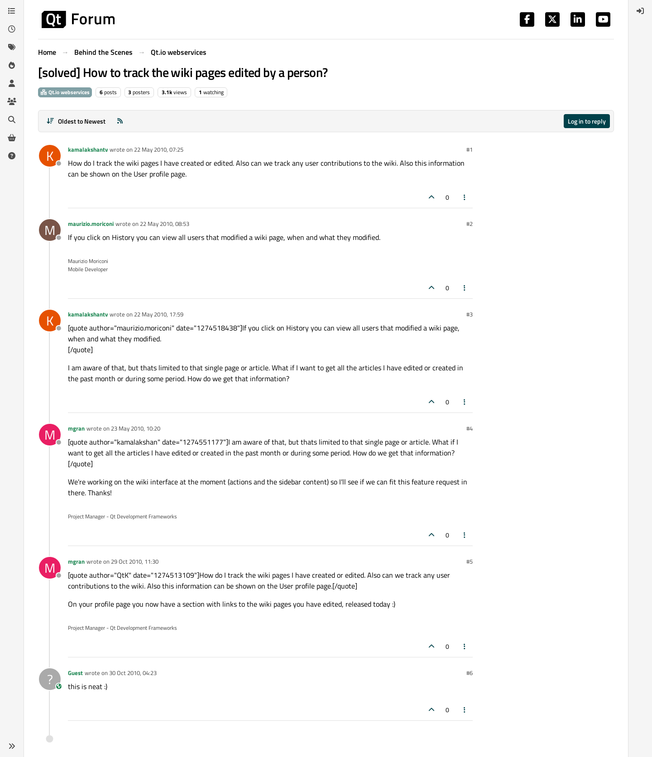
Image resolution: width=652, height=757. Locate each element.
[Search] (12, 119)
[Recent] (12, 29)
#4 (469, 428)
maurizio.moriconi (91, 223)
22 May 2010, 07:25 (158, 149)
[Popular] (12, 65)
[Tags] (12, 47)
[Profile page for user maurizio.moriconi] (50, 230)
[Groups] (12, 101)
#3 (469, 314)
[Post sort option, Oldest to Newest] (76, 121)
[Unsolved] (12, 156)
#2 (469, 223)
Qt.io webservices (65, 92)
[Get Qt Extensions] (12, 137)
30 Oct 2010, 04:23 (133, 672)
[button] (12, 746)
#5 (469, 561)
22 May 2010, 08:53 (164, 223)
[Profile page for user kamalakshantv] (50, 156)
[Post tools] (465, 197)
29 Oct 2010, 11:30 (134, 561)
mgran (76, 428)
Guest (75, 672)
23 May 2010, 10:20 (135, 428)
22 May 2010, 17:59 (158, 314)
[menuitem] (640, 11)
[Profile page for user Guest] (50, 679)
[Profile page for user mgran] (50, 435)
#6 (469, 672)
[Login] (640, 11)
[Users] (12, 83)
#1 (469, 149)
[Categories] (12, 11)
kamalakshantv (88, 149)
